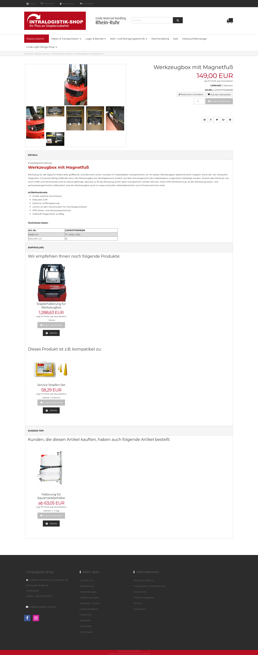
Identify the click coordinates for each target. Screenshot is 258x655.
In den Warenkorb (219, 101)
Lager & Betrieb (95, 38)
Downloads (86, 626)
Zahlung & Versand (143, 580)
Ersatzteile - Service (90, 603)
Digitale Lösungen (89, 597)
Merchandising (160, 38)
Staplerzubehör (36, 38)
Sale (175, 38)
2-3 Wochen (55, 397)
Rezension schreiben (192, 94)
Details (129, 155)
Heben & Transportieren (66, 38)
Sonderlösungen (88, 591)
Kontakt (137, 603)
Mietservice (86, 614)
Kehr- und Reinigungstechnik (128, 38)
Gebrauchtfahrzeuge (194, 38)
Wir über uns (86, 580)
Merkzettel (47, 3)
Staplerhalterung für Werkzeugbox (51, 305)
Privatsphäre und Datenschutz (149, 586)
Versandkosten (227, 81)
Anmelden (87, 3)
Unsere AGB (139, 591)
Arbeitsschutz (87, 586)
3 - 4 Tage (55, 511)
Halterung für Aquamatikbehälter (51, 496)
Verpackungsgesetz (143, 597)
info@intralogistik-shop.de (42, 606)
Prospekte (85, 620)
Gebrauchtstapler (89, 609)
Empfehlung (129, 248)
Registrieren (67, 3)
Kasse (30, 3)
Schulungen (86, 631)
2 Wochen (227, 85)
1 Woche (51, 320)
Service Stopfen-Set (51, 385)
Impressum (139, 609)
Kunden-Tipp (129, 431)
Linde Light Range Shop (41, 46)
